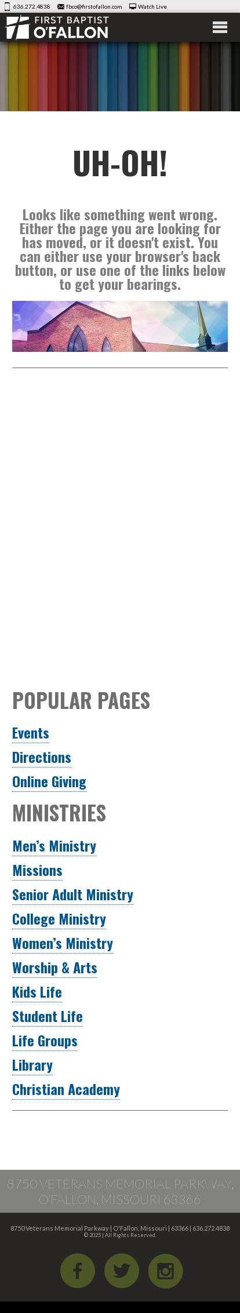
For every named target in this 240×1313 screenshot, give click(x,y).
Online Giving (49, 780)
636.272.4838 (31, 6)
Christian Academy (66, 1088)
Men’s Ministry (54, 845)
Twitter (121, 1271)
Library (32, 1064)
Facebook (77, 1271)
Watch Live (152, 6)
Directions (41, 756)
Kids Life (37, 991)
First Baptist (71, 27)
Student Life (47, 1015)
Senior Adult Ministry (72, 893)
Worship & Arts (54, 966)
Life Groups (45, 1040)
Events (30, 732)
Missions (37, 869)
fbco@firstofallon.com (94, 6)
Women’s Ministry (62, 942)
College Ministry (59, 918)
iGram (165, 1271)
